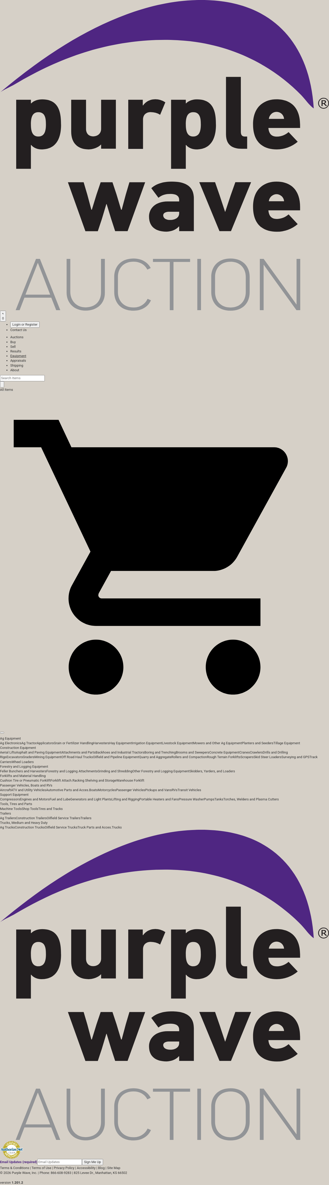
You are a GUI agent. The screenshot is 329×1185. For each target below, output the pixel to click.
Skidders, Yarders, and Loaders (212, 771)
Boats (93, 790)
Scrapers (246, 757)
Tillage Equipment (286, 743)
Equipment (18, 356)
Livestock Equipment (177, 743)
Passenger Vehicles (130, 790)
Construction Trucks (30, 827)
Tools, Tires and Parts (16, 804)
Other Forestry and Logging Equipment (160, 771)
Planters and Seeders (257, 743)
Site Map (113, 1168)
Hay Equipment (120, 743)
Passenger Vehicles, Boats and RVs (26, 785)
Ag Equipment (10, 738)
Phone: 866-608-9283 (55, 1173)
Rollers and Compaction (189, 757)
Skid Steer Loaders (267, 757)
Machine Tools (11, 809)
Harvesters (101, 743)
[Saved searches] (3, 316)
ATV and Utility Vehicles (28, 790)
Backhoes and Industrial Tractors (120, 752)
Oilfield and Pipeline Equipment (116, 757)
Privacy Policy (64, 1168)
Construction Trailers (31, 818)
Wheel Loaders (23, 762)
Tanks (218, 799)
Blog (101, 1168)
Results (15, 351)
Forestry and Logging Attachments (72, 771)
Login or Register (25, 324)
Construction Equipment (18, 748)
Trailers (5, 813)
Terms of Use (41, 1168)
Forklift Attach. (61, 780)
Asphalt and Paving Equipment (38, 752)
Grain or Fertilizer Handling (73, 743)
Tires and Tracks (50, 809)
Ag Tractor (29, 743)
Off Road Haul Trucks (77, 757)
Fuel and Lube (60, 799)
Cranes (244, 752)
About (14, 370)
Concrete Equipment (224, 752)
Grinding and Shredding (115, 771)
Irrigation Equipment (147, 743)
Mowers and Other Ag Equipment (217, 743)
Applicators (45, 743)
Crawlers (256, 752)
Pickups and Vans (158, 790)
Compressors (10, 799)
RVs (175, 790)
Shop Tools (30, 809)
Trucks (117, 827)
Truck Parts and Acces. (94, 827)
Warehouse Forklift (130, 780)
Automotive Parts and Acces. (67, 790)
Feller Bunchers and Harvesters (23, 771)
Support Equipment (14, 795)
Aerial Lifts (8, 752)
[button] (164, 721)
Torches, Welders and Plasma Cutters (251, 799)
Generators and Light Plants (90, 799)
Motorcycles (107, 790)
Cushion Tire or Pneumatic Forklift (25, 780)
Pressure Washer (191, 799)
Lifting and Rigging (125, 799)
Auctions (16, 337)
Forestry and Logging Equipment (24, 766)
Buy (13, 342)
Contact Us (18, 330)
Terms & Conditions (14, 1168)
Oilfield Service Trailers (63, 818)
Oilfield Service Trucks (61, 827)
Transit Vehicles (189, 790)
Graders (28, 757)
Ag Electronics (10, 743)
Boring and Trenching (160, 752)
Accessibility (86, 1168)
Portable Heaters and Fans (159, 799)
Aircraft (5, 790)
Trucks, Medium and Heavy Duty (24, 823)
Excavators (14, 757)
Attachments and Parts (78, 752)
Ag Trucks (7, 827)
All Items (6, 390)
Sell (13, 347)
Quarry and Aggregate (155, 757)
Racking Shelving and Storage (94, 780)
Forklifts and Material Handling (23, 776)
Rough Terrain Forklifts (224, 757)
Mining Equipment (47, 757)
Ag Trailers (8, 818)
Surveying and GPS (295, 757)
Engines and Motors (35, 799)
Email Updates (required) (18, 1162)
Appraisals (18, 360)
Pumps (209, 799)
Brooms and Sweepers (192, 752)
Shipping (16, 365)
